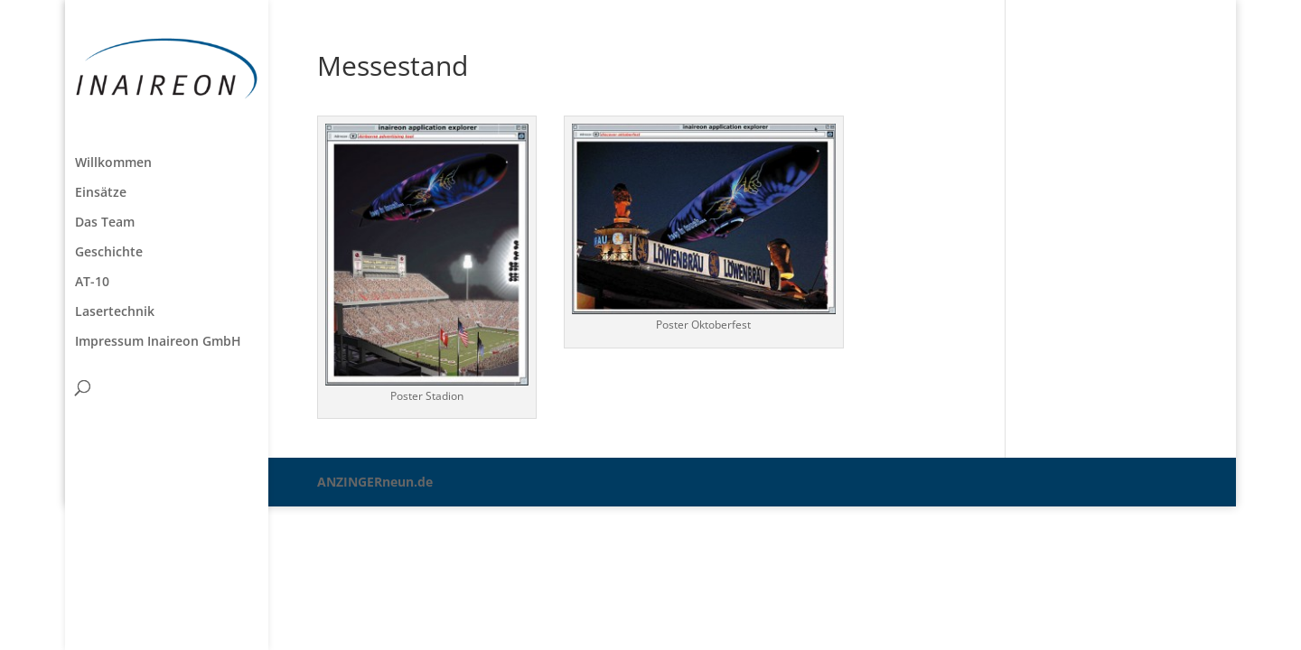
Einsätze (100, 193)
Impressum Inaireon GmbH (158, 342)
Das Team (105, 223)
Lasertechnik (114, 312)
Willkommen (113, 163)
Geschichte (109, 253)
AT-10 (92, 282)
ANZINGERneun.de (375, 481)
